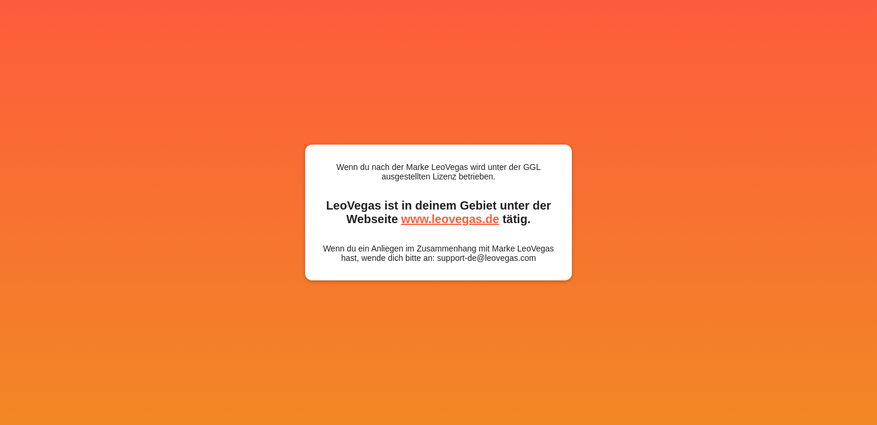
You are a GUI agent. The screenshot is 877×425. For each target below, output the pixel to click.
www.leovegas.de (450, 218)
